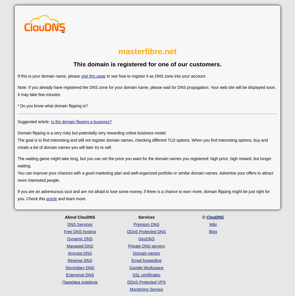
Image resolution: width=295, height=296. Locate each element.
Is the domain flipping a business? (81, 121)
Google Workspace (146, 267)
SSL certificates (146, 275)
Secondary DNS (79, 267)
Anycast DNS (80, 253)
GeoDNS (146, 239)
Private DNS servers (146, 246)
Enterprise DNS (80, 275)
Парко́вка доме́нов (80, 282)
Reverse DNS (80, 260)
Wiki (213, 224)
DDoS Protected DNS (146, 231)
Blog (213, 231)
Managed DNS (80, 246)
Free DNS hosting (80, 231)
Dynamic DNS (80, 239)
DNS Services (79, 224)
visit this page (93, 76)
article (51, 198)
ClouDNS (215, 217)
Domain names (146, 253)
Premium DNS (146, 224)
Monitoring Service (146, 289)
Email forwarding (146, 260)
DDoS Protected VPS (146, 282)
